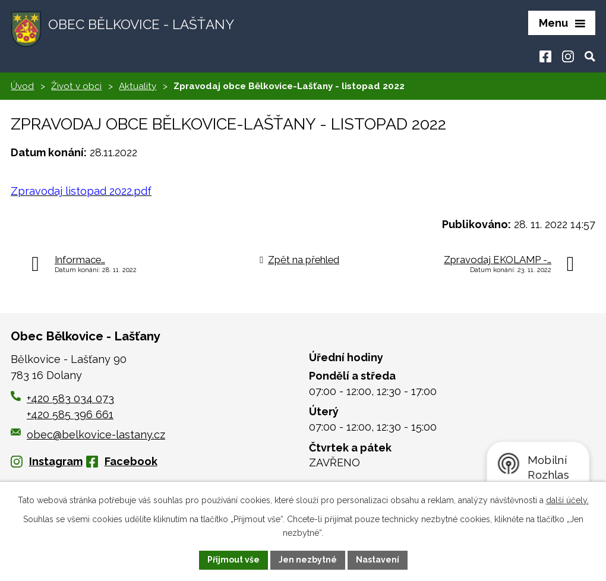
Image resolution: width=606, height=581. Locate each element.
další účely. (567, 500)
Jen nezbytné (308, 559)
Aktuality (137, 86)
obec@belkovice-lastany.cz (88, 434)
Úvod (22, 86)
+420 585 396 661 (70, 414)
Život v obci (76, 86)
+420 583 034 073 (70, 398)
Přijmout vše (233, 559)
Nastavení (377, 559)
